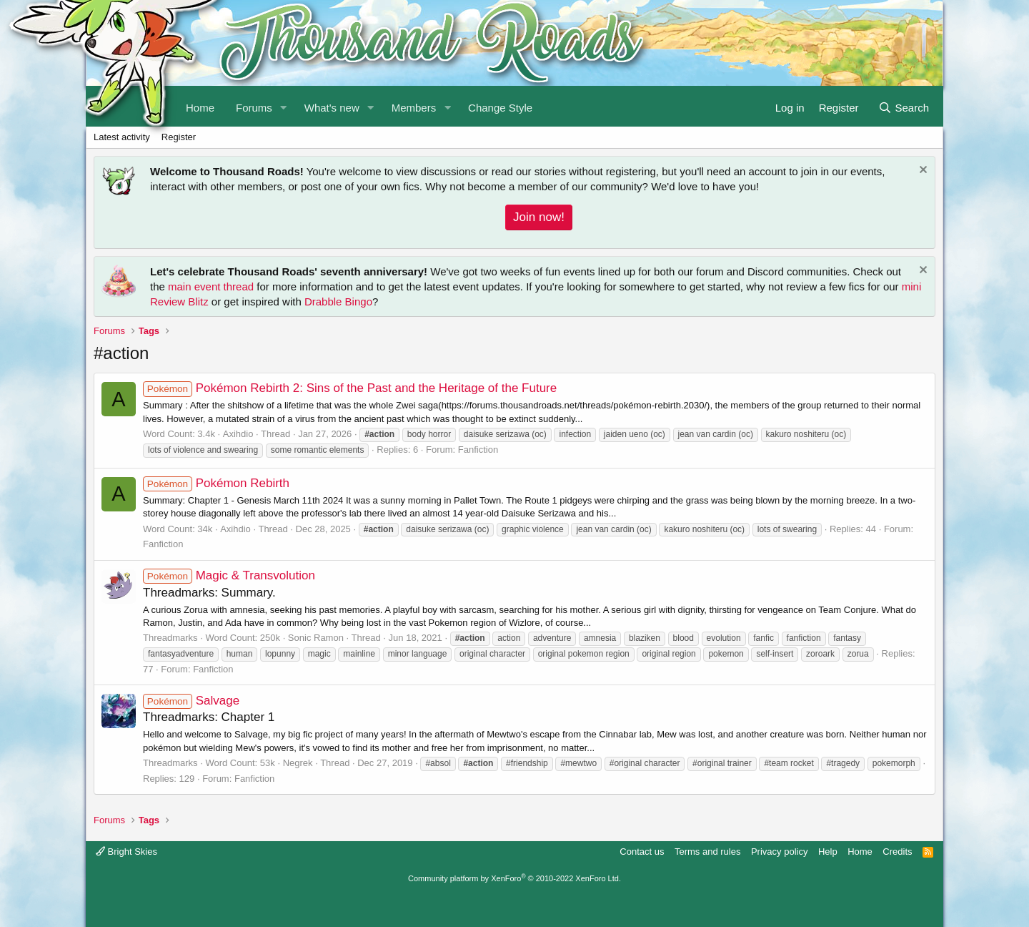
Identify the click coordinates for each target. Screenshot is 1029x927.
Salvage (191, 700)
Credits (897, 851)
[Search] (903, 106)
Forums (254, 108)
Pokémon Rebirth (216, 483)
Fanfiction (478, 449)
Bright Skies (126, 851)
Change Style (500, 108)
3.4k (206, 433)
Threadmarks (170, 637)
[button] (284, 106)
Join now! (539, 217)
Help (827, 851)
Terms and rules (707, 851)
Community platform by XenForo (514, 878)
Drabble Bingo (338, 301)
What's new (331, 108)
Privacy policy (779, 851)
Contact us (642, 851)
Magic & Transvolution (229, 575)
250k (270, 637)
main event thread (211, 286)
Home (860, 851)
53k (267, 762)
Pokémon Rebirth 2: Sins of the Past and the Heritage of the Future (350, 388)
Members (414, 108)
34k (204, 529)
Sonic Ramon (316, 637)
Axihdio (238, 433)
